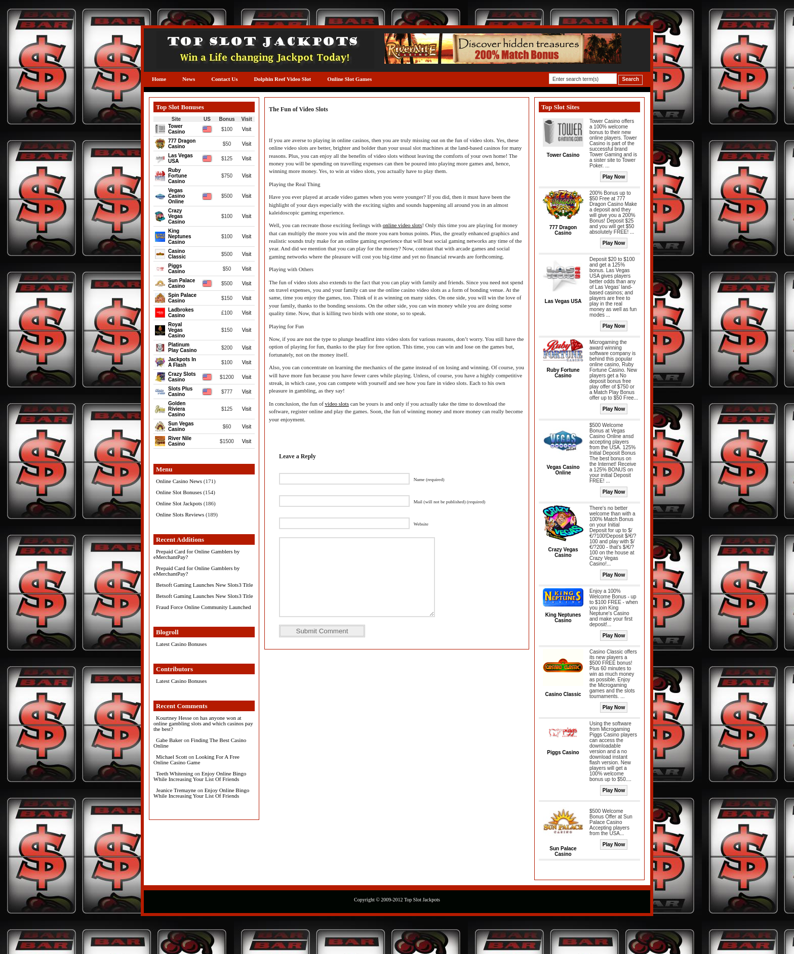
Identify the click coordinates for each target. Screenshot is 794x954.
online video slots (402, 225)
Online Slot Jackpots (179, 503)
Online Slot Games (349, 79)
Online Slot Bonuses (179, 492)
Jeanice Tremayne (176, 790)
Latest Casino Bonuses (181, 644)
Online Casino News (179, 481)
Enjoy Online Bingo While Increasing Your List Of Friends (199, 776)
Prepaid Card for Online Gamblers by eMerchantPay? (196, 554)
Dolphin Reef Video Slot (282, 79)
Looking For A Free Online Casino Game (196, 759)
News (188, 79)
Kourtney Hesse (174, 718)
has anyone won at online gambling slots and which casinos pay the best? (203, 723)
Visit (247, 129)
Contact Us (224, 79)
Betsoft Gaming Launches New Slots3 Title (204, 585)
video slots (337, 404)
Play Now (614, 177)
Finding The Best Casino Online (199, 743)
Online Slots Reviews (180, 514)
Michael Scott (171, 757)
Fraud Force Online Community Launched (203, 607)
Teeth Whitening (174, 773)
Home (159, 79)
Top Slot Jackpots (422, 899)
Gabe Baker (169, 740)
